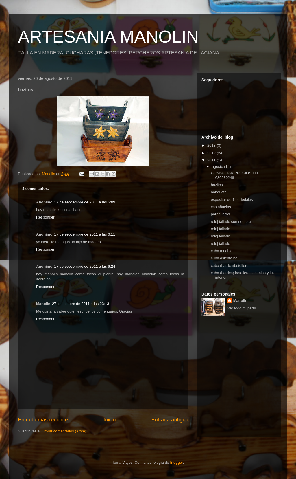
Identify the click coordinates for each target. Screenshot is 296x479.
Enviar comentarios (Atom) (64, 431)
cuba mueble (221, 251)
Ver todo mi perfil (241, 308)
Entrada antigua (169, 420)
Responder (45, 217)
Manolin (240, 300)
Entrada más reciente (43, 420)
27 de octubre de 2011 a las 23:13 (80, 304)
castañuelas (221, 207)
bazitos (217, 185)
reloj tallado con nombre (231, 221)
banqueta (218, 192)
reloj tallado (220, 229)
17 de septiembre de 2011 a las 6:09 (84, 202)
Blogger (176, 462)
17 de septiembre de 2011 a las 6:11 (84, 234)
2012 (212, 153)
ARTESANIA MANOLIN (108, 36)
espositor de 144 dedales (232, 199)
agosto (218, 166)
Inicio (109, 420)
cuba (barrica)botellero (229, 265)
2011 (212, 160)
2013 (212, 145)
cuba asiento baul (225, 258)
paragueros (220, 214)
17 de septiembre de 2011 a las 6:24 (84, 266)
